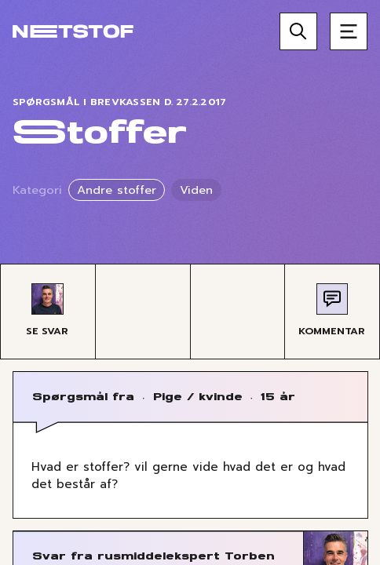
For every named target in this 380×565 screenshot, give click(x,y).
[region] (190, 282)
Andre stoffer (116, 190)
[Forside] (73, 31)
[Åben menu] (348, 31)
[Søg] (298, 31)
